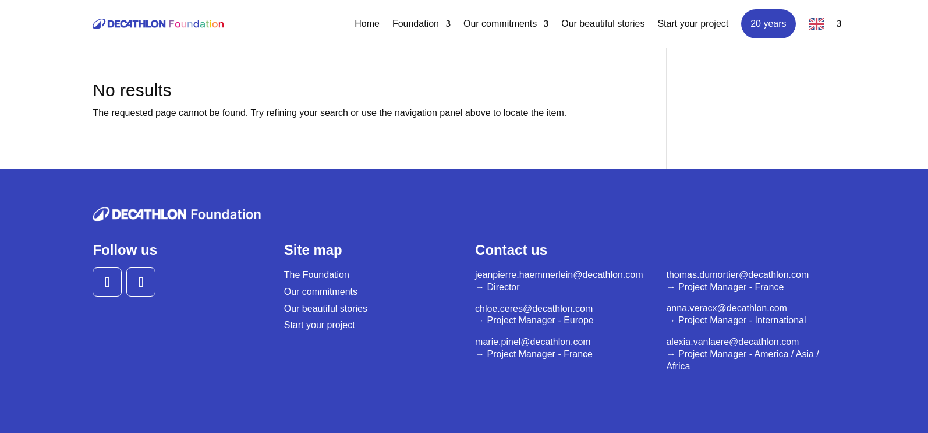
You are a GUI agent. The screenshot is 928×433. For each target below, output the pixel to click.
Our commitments (500, 24)
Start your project (692, 24)
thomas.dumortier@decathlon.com (737, 275)
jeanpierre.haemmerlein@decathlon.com (559, 275)
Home (367, 24)
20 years (768, 24)
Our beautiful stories (602, 24)
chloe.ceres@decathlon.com (534, 309)
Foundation (415, 24)
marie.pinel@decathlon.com (533, 342)
